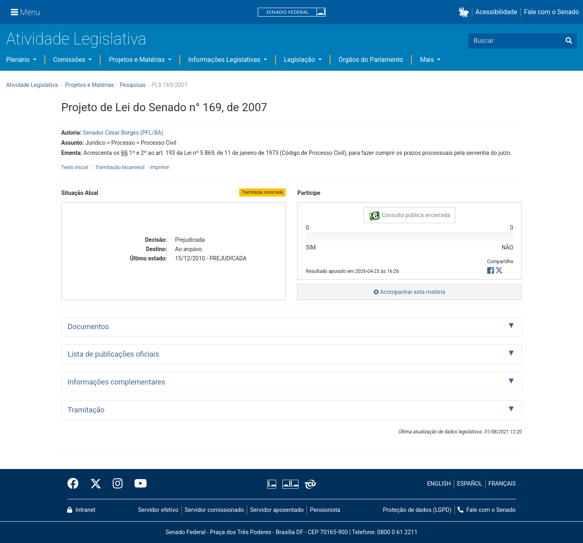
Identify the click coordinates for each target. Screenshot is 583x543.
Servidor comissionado (214, 510)
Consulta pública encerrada (409, 215)
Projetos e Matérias (137, 59)
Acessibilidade (497, 12)
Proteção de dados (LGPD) (417, 510)
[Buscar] (569, 41)
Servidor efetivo (158, 510)
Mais (428, 59)
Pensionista (325, 510)
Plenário (18, 59)
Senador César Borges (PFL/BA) (123, 132)
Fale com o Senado (551, 12)
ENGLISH (439, 483)
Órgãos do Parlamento (371, 59)
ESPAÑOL (469, 483)
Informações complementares (116, 382)
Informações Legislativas (225, 59)
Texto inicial (75, 167)
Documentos (88, 326)
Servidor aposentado (276, 510)
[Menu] (25, 12)
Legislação (300, 59)
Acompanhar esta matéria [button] (409, 292)
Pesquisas (133, 85)
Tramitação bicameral (119, 167)
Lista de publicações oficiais (113, 354)
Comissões (70, 59)
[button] (465, 12)
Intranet (81, 510)
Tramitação (86, 410)
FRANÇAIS (502, 483)
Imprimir (159, 167)
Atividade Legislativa (76, 39)
